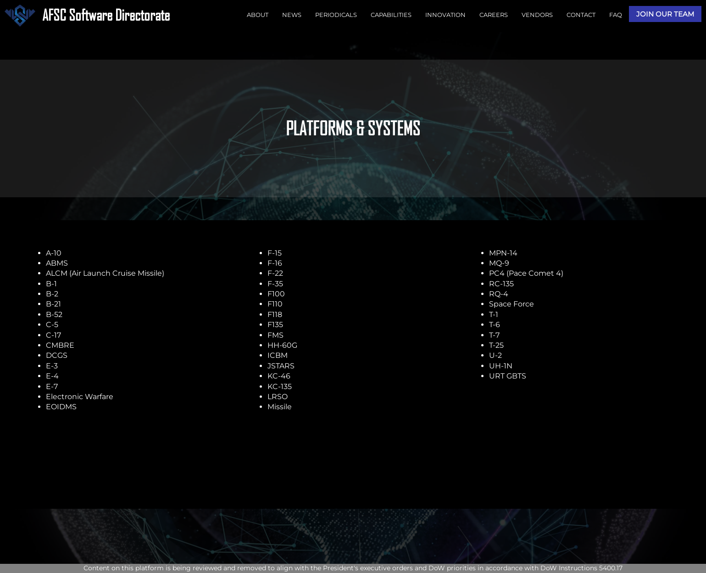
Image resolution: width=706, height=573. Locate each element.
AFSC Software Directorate (106, 15)
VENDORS (537, 14)
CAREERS (493, 14)
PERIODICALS (336, 14)
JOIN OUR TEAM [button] (665, 14)
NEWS (291, 14)
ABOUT (257, 14)
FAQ (615, 14)
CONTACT (581, 14)
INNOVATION (445, 14)
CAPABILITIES (391, 14)
